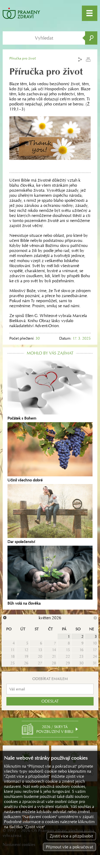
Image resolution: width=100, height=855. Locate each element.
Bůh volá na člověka (50, 576)
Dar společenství (50, 514)
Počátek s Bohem (50, 391)
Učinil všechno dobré (50, 452)
